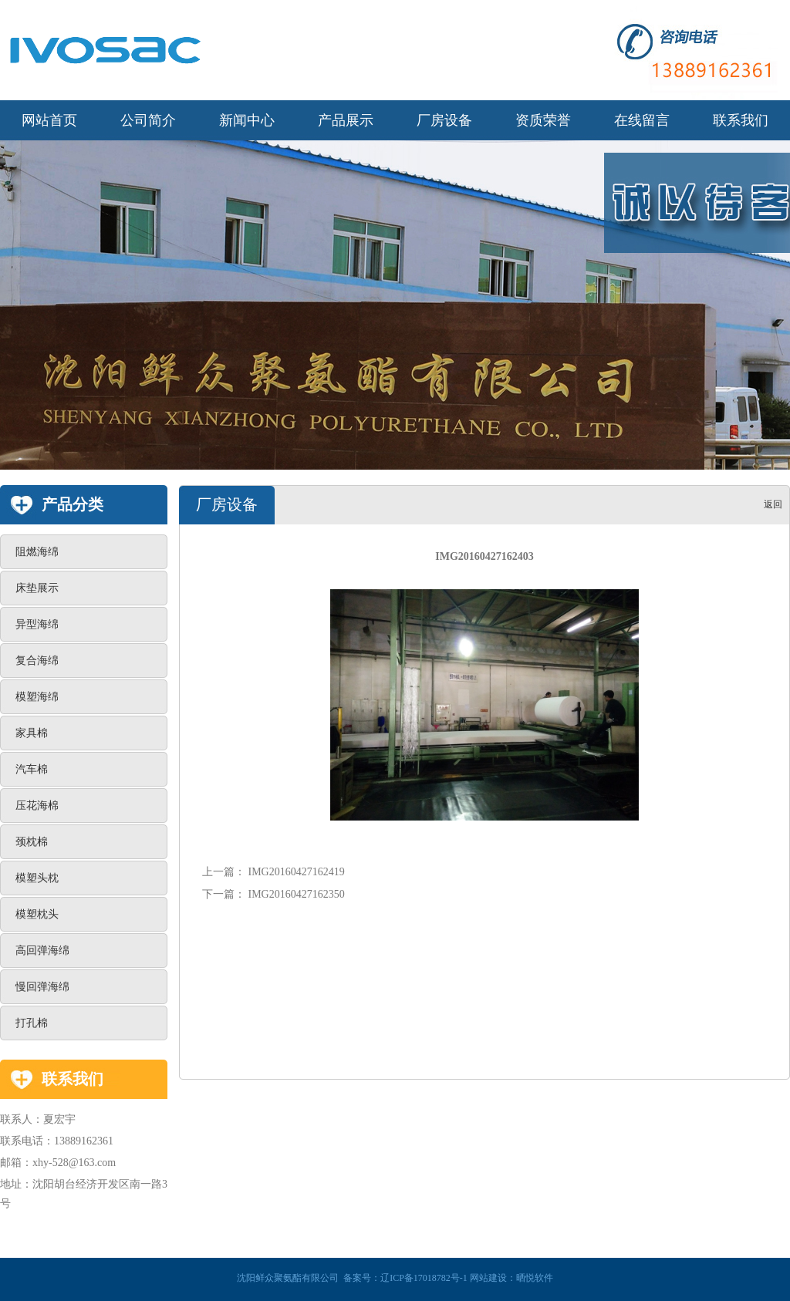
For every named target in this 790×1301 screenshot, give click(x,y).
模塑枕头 (37, 914)
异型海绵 (37, 624)
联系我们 (72, 1078)
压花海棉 (37, 805)
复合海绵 (37, 660)
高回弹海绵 (42, 950)
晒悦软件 (534, 1277)
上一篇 (218, 872)
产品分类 (72, 504)
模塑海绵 (37, 697)
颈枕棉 (31, 842)
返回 (773, 504)
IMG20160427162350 (295, 894)
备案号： (405, 1277)
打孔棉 (31, 1023)
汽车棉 (31, 769)
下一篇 (218, 894)
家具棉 (31, 733)
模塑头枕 (37, 878)
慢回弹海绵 (42, 987)
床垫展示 (37, 588)
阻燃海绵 (37, 552)
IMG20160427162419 (296, 872)
